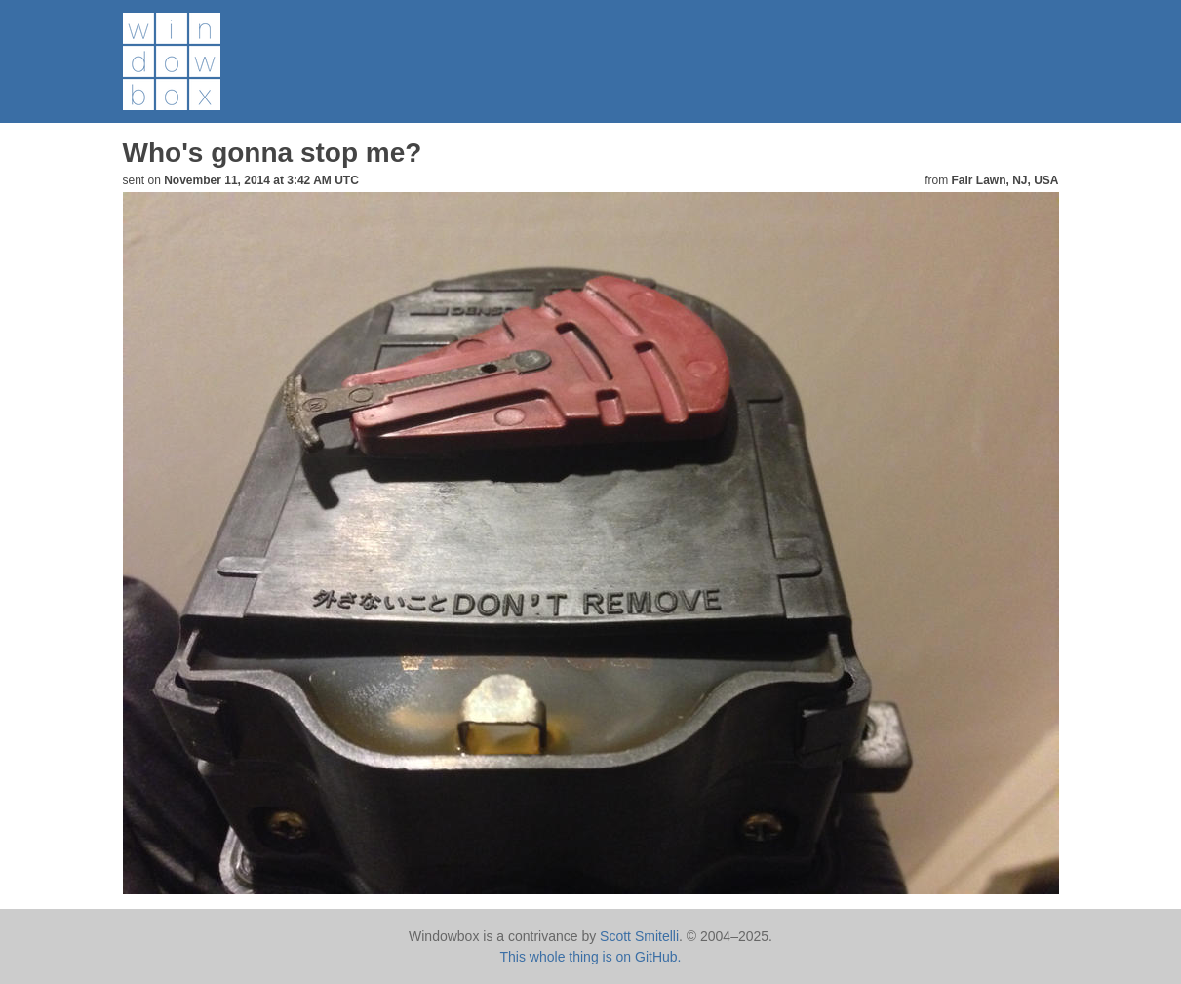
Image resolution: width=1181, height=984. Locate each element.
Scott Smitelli (639, 936)
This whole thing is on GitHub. (591, 956)
